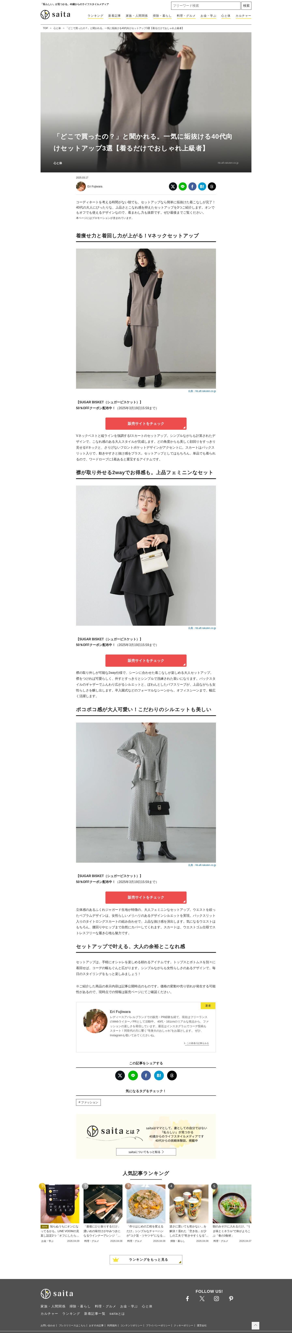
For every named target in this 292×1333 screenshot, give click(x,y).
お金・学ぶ (208, 15)
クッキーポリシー (183, 1325)
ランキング (95, 15)
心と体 (226, 15)
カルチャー (243, 15)
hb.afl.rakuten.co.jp (228, 162)
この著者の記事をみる (198, 1043)
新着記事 (114, 15)
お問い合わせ (48, 1325)
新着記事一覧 (95, 1313)
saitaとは (117, 1313)
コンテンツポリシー (131, 1325)
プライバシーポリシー (158, 1325)
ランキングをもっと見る (148, 1259)
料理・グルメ (186, 15)
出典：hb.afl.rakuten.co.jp (202, 391)
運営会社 (202, 1325)
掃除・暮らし (162, 15)
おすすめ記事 (96, 1325)
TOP (45, 28)
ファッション (89, 1102)
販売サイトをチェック (146, 424)
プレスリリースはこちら (72, 1325)
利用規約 (112, 1325)
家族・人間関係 (137, 15)
